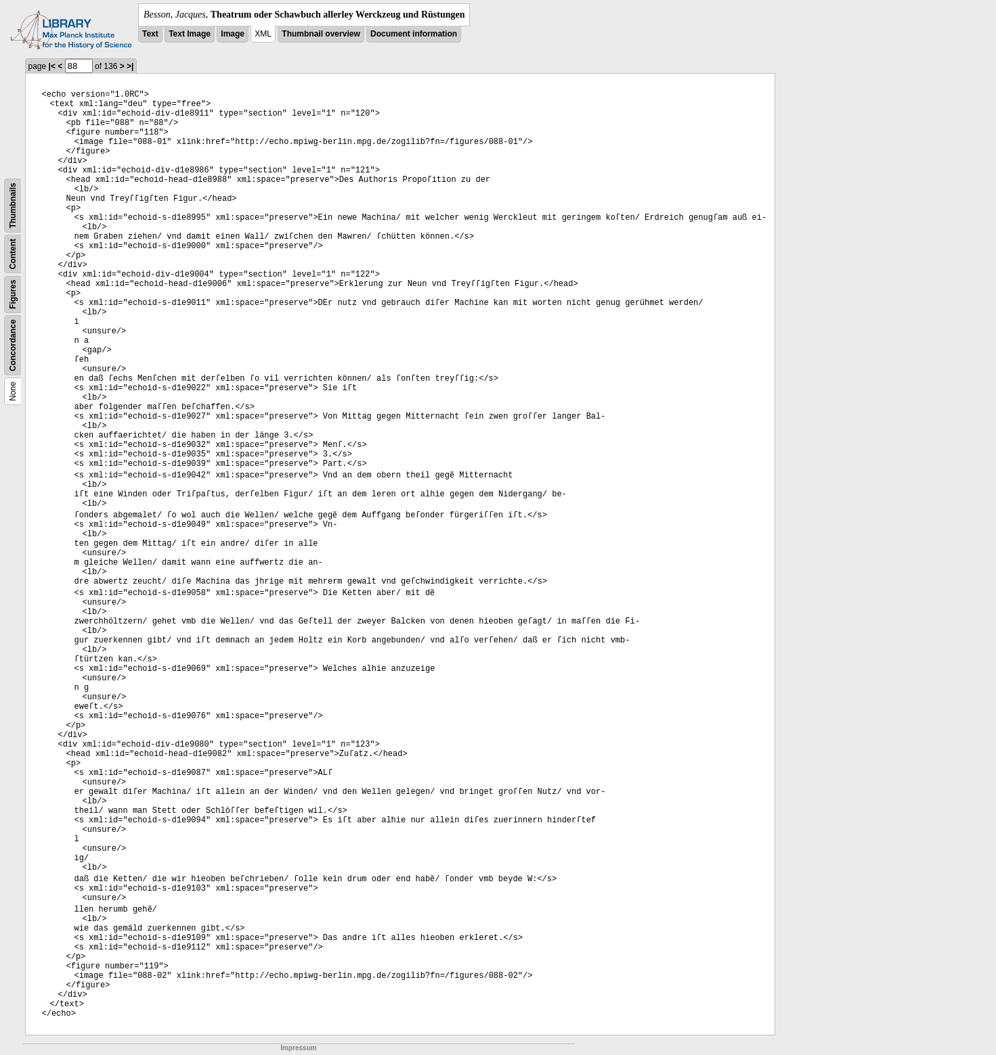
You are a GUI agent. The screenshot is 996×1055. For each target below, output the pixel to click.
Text (150, 34)
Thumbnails (13, 205)
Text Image (190, 34)
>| (130, 66)
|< (52, 66)
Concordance (13, 345)
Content (13, 254)
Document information (413, 34)
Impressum (298, 1048)
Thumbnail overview (321, 34)
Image (232, 34)
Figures (13, 294)
